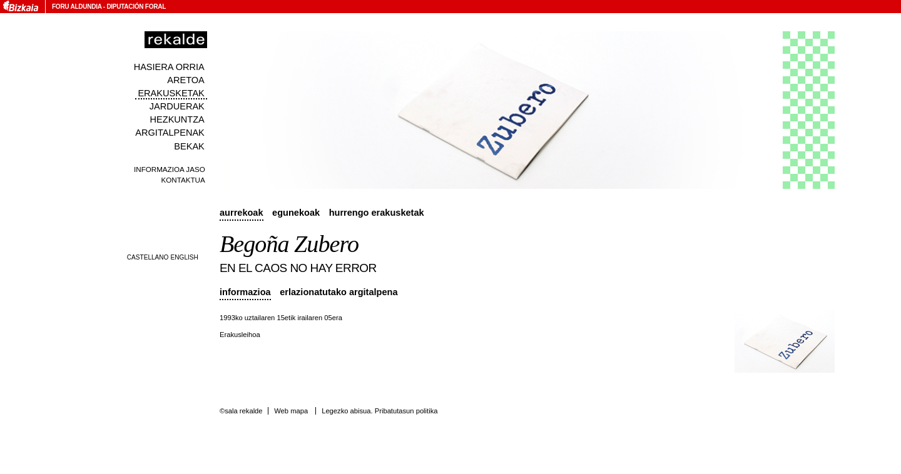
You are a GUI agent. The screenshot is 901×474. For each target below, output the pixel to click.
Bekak (189, 146)
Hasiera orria (169, 67)
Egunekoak (296, 213)
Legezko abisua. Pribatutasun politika (379, 411)
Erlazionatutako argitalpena (338, 292)
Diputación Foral (136, 6)
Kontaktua (183, 180)
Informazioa (245, 292)
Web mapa (291, 411)
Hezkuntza (177, 119)
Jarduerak (177, 106)
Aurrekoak (241, 213)
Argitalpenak (169, 133)
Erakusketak (171, 93)
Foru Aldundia (76, 6)
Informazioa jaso (169, 169)
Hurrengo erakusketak (376, 213)
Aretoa (186, 80)
